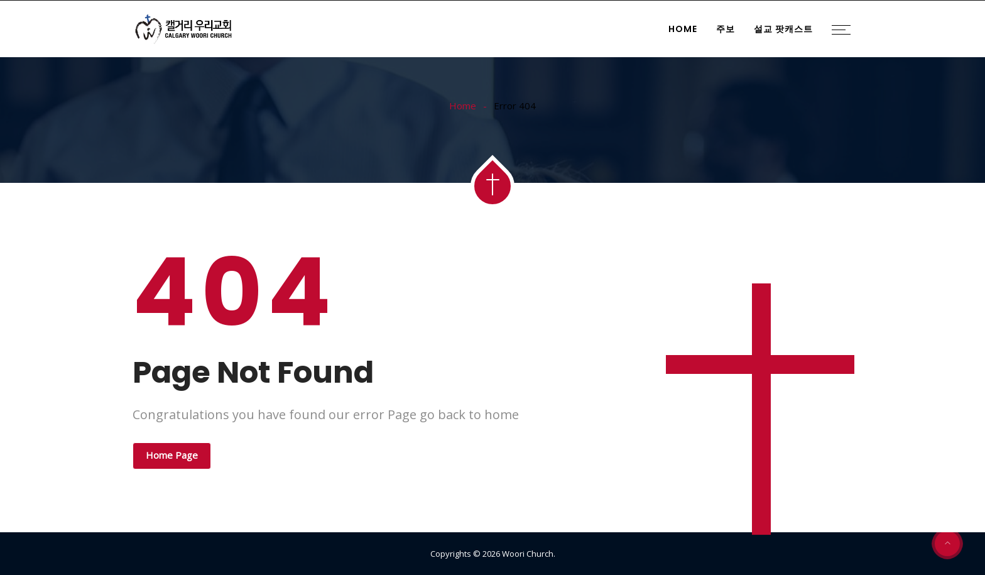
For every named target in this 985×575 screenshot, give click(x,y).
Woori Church (527, 553)
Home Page (172, 455)
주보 (725, 29)
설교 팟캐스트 (783, 29)
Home (682, 29)
